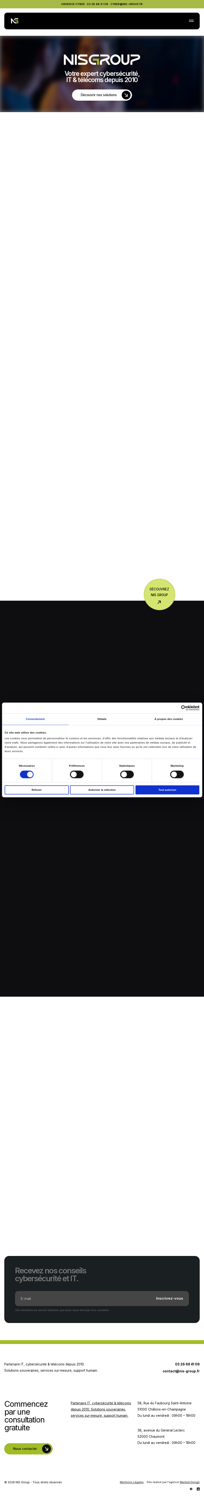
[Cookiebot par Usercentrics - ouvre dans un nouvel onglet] (178, 708)
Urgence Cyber (73, 4)
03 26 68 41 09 (97, 4)
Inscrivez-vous (169, 1298)
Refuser (37, 789)
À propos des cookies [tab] (168, 719)
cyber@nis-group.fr (126, 4)
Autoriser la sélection (102, 789)
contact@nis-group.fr (181, 1371)
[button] (191, 21)
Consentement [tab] (35, 719)
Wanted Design (190, 1482)
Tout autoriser (167, 789)
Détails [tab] (102, 719)
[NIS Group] (14, 20)
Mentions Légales (132, 1482)
